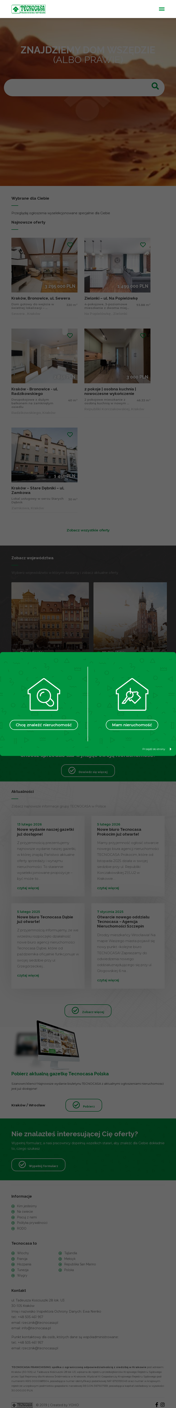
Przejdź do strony (156, 749)
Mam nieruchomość (132, 725)
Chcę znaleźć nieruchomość (44, 725)
